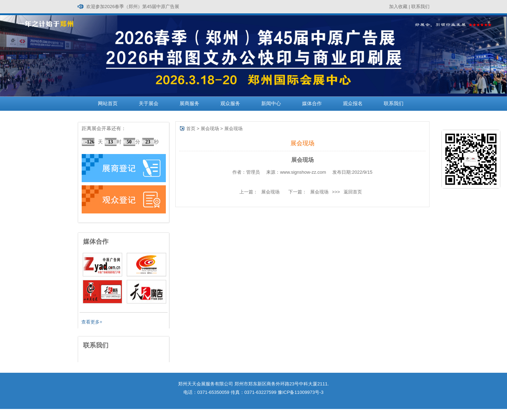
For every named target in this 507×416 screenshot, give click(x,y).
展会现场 (210, 128)
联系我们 (420, 6)
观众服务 (230, 103)
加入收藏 (398, 6)
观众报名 (353, 103)
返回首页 (353, 191)
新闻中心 (271, 103)
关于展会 (148, 103)
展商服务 (189, 103)
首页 (190, 128)
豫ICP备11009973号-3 (301, 392)
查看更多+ (91, 322)
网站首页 (108, 103)
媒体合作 (312, 103)
